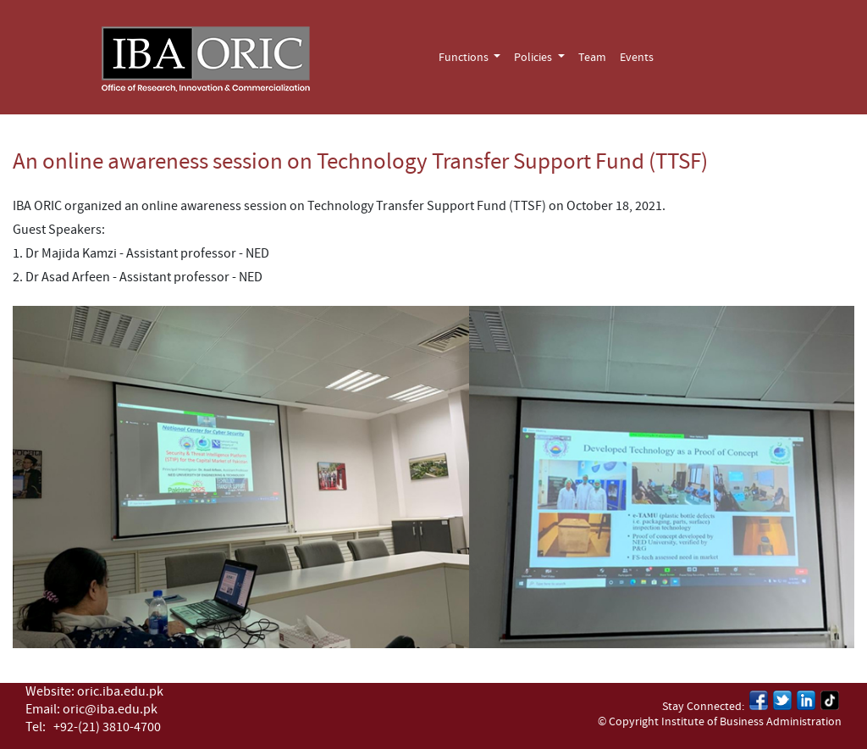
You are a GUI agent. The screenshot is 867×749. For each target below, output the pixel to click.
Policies (534, 57)
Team (592, 57)
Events (637, 57)
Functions (465, 57)
